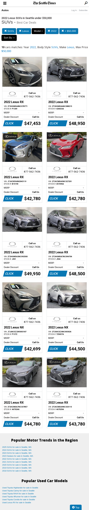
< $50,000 (68, 31)
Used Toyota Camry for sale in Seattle (18, 491)
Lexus (24, 31)
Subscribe (83, 10)
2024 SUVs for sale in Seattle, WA (17, 450)
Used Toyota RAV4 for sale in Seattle (18, 494)
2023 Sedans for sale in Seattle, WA (17, 456)
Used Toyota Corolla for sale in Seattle (18, 499)
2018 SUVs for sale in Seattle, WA (17, 471)
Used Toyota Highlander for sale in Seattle (20, 488)
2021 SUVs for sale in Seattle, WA (17, 462)
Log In (74, 10)
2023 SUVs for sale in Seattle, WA (17, 453)
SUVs (9, 31)
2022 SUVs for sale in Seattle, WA (17, 459)
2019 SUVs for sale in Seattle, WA (17, 468)
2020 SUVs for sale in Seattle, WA (17, 465)
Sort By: (9, 37)
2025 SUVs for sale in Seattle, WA (17, 447)
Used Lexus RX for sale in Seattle (16, 502)
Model (38, 31)
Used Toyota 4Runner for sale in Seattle (19, 496)
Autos (5, 10)
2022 (52, 31)
